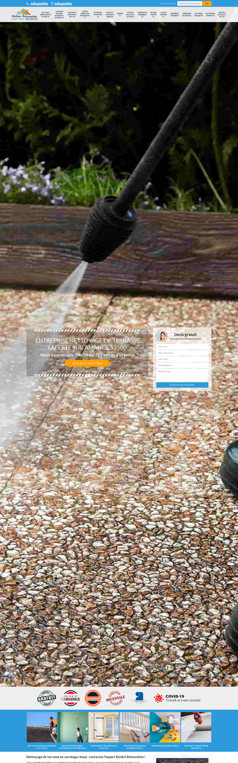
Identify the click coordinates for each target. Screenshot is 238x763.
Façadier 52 (120, 14)
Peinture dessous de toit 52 (222, 14)
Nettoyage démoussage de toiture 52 (45, 14)
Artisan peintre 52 (153, 14)
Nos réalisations (87, 363)
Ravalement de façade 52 (174, 14)
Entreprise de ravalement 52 (142, 14)
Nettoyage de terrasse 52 (210, 14)
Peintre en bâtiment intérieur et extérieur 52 (59, 14)
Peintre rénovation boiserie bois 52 (85, 14)
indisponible (37, 3)
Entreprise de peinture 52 (98, 14)
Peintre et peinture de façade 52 (110, 14)
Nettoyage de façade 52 (198, 14)
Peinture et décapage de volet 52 (72, 14)
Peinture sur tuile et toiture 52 (130, 14)
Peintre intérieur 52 (163, 14)
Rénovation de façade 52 (186, 14)
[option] (119, 381)
